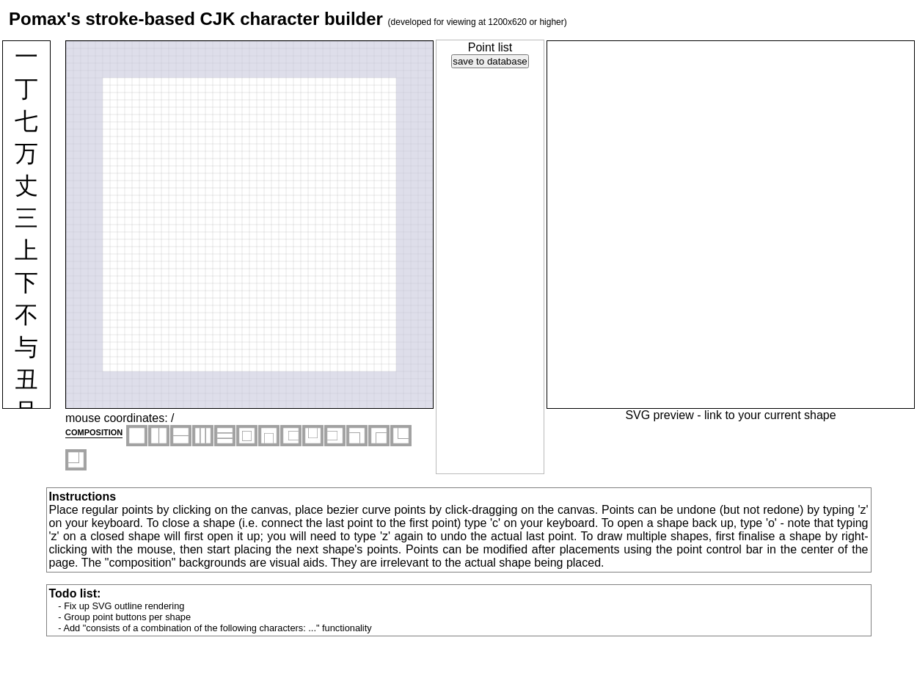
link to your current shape (770, 415)
